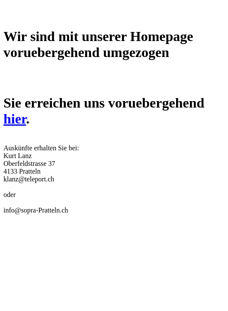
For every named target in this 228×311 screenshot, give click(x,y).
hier (14, 119)
